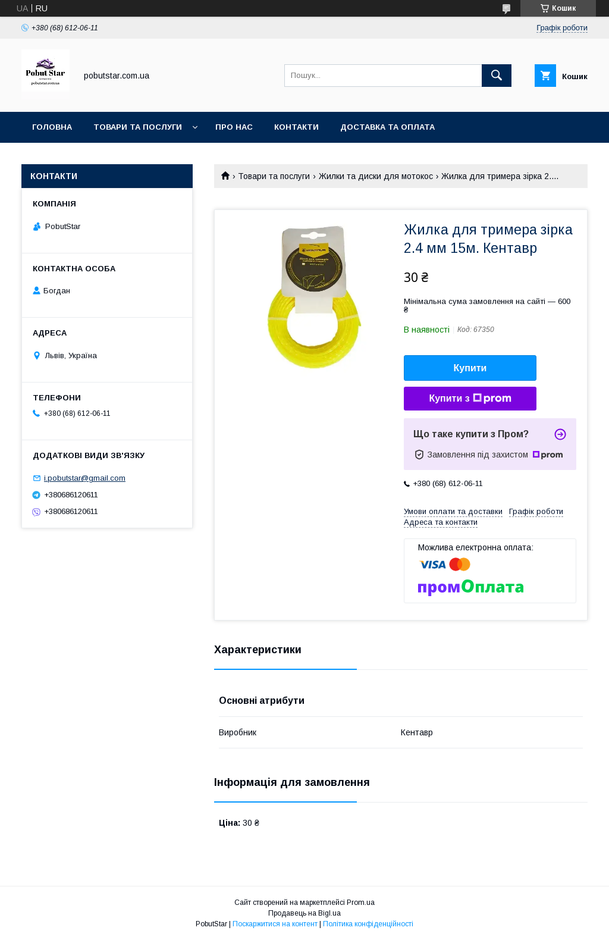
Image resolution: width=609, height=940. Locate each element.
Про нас (234, 127)
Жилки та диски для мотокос (376, 176)
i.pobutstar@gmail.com (84, 478)
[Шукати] (496, 75)
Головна (52, 127)
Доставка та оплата (387, 127)
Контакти (296, 127)
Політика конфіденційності (368, 924)
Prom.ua (361, 902)
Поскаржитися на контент (275, 924)
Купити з (470, 398)
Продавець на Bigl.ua (304, 913)
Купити (470, 368)
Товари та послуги (137, 127)
